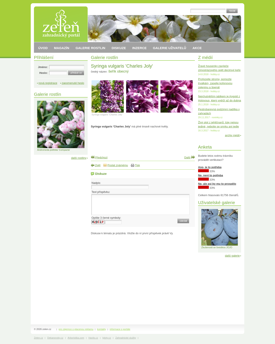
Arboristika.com (76, 337)
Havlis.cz (93, 337)
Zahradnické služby (125, 337)
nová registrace (47, 83)
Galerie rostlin (104, 57)
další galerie (232, 255)
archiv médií (232, 135)
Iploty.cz (106, 337)
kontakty (101, 329)
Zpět (98, 165)
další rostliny (78, 158)
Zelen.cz (38, 337)
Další (187, 157)
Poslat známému (117, 165)
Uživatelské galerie (216, 202)
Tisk (137, 165)
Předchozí (101, 157)
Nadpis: (96, 182)
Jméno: (43, 67)
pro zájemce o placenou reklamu (76, 329)
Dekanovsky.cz (55, 337)
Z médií (205, 57)
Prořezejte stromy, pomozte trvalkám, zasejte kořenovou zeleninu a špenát (215, 83)
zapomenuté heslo (73, 83)
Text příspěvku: (101, 192)
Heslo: (43, 72)
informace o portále (120, 329)
